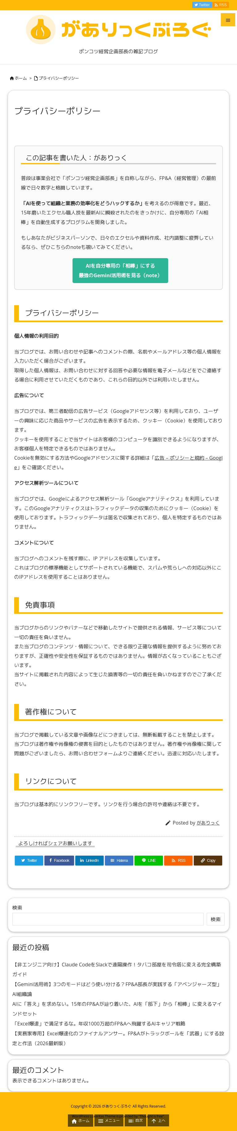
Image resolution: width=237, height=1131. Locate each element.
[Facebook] (59, 860)
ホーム (21, 78)
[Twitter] (29, 860)
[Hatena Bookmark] (119, 860)
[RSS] (178, 860)
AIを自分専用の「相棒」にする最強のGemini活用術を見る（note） (120, 270)
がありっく (208, 823)
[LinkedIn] (89, 860)
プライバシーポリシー (59, 78)
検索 (17, 907)
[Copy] (208, 860)
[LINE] (149, 860)
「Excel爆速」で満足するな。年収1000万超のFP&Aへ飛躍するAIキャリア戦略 (98, 1023)
